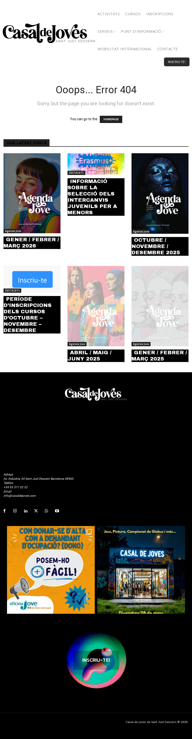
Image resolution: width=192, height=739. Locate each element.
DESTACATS (76, 172)
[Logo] (49, 33)
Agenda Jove (13, 231)
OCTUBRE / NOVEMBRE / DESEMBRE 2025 (156, 246)
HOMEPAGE (111, 119)
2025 (184, 722)
